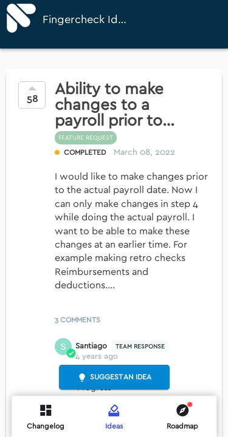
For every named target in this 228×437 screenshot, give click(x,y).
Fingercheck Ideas (85, 19)
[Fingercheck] (21, 18)
